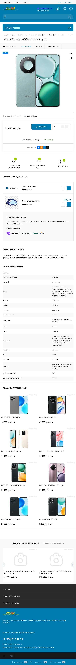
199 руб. (11, 577)
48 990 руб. (57, 457)
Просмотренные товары (53, 543)
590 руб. (46, 577)
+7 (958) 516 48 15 (44, 8)
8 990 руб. (57, 525)
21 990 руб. (19, 491)
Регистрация (67, 2)
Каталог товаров (38, 27)
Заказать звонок (43, 10)
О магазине (6, 2)
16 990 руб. (19, 457)
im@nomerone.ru (15, 644)
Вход (59, 2)
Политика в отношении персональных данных (19, 632)
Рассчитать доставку (30, 140)
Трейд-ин (16, 2)
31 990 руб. (57, 423)
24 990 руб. (19, 423)
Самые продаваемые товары (25, 543)
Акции (24, 2)
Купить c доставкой (69, 188)
